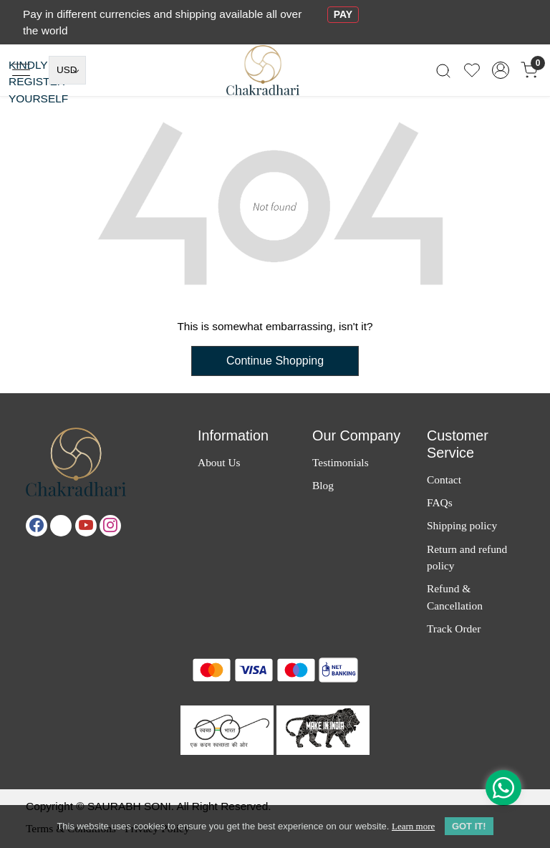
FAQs (440, 502)
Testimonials (340, 462)
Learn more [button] (413, 826)
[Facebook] (36, 525)
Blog (323, 485)
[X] (61, 525)
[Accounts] (500, 70)
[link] (443, 71)
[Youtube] (86, 525)
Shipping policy (462, 525)
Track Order (454, 628)
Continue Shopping (275, 361)
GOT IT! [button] (469, 826)
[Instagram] (110, 525)
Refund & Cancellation (455, 596)
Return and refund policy (467, 557)
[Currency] (67, 70)
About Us (219, 462)
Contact (444, 479)
